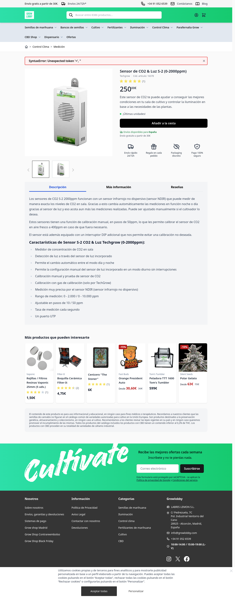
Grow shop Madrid (36, 527)
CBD (121, 541)
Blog (205, 3)
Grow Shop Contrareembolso (42, 534)
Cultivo (98, 27)
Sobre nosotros (34, 507)
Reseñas (177, 187)
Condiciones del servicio (184, 480)
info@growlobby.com (184, 533)
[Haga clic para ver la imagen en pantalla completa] (68, 112)
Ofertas (71, 37)
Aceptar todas (98, 591)
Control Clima (163, 27)
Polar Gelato (188, 378)
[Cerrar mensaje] (204, 61)
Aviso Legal (78, 514)
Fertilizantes (117, 27)
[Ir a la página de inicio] (29, 15)
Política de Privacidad (84, 507)
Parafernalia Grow (189, 27)
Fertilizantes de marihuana (134, 527)
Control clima (126, 521)
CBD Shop (33, 37)
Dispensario (54, 37)
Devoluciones (80, 527)
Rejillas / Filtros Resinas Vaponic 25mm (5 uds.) (37, 382)
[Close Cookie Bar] (231, 571)
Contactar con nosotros (86, 521)
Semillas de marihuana (41, 27)
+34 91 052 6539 (181, 539)
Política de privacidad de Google (153, 480)
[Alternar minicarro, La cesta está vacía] (204, 15)
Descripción (57, 187)
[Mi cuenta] (196, 15)
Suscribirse (192, 469)
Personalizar (136, 591)
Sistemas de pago (35, 521)
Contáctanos (184, 3)
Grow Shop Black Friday (39, 541)
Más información (118, 187)
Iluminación (139, 27)
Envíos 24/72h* (77, 3)
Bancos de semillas (74, 27)
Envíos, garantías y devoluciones (44, 514)
